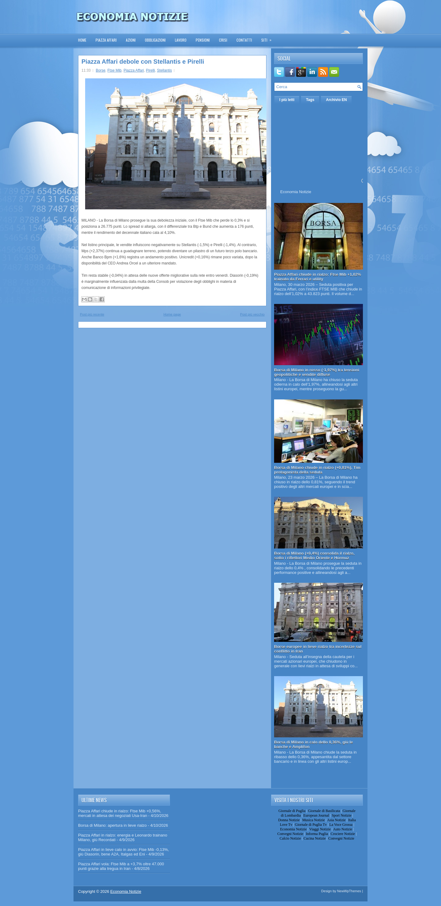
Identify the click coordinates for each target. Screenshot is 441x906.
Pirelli (150, 70)
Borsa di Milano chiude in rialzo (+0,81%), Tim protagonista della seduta (317, 469)
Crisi (223, 40)
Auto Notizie (342, 829)
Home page (172, 314)
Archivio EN (336, 100)
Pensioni (203, 40)
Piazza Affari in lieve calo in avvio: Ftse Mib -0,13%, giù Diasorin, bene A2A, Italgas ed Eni (123, 851)
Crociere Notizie (343, 834)
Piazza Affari (106, 40)
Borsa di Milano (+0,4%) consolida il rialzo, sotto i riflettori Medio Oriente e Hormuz (314, 555)
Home (82, 40)
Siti (268, 38)
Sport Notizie (341, 815)
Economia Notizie (295, 191)
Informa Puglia (317, 834)
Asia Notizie (336, 820)
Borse (100, 70)
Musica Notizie (313, 820)
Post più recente (92, 314)
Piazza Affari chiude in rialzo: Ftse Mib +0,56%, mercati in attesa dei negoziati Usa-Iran (119, 813)
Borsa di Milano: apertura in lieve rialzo (112, 825)
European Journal (316, 815)
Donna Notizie (289, 820)
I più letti (286, 100)
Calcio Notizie (290, 838)
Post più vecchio (252, 314)
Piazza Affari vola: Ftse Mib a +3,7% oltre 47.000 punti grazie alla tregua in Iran (121, 866)
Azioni (131, 40)
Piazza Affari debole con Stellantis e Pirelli (142, 61)
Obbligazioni (155, 40)
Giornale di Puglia (291, 811)
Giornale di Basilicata (324, 811)
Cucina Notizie (314, 838)
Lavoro (181, 40)
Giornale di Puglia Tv (311, 824)
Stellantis (164, 70)
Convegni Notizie (290, 834)
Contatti (244, 40)
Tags (310, 100)
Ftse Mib (114, 70)
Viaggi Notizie (320, 829)
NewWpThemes (349, 891)
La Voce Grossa (340, 824)
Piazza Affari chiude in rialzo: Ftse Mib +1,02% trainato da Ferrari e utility (317, 276)
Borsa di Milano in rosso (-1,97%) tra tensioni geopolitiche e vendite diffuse (316, 372)
